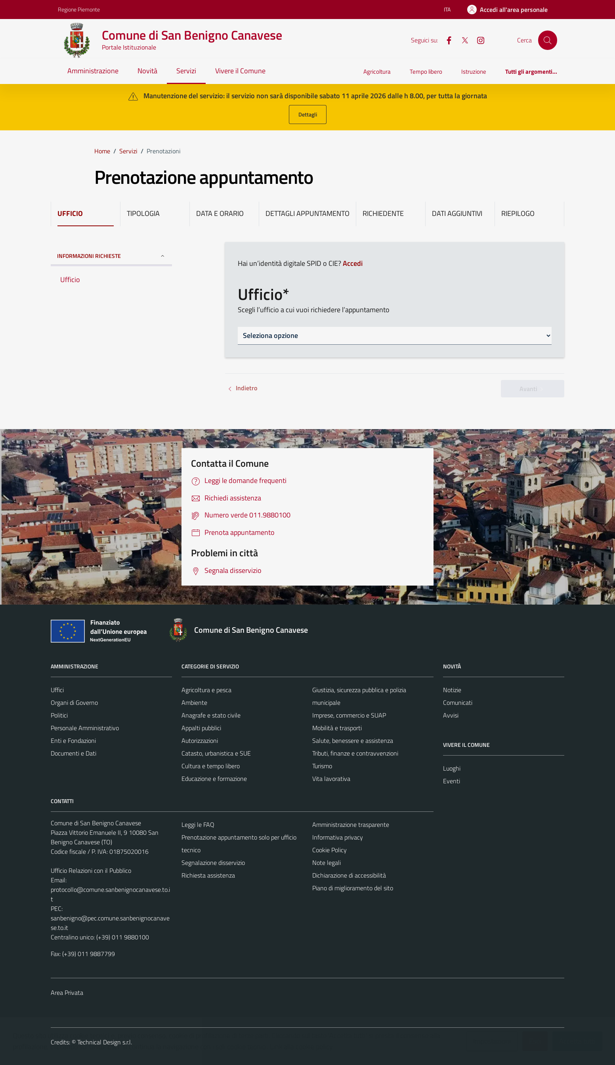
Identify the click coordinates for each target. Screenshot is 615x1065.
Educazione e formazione (214, 778)
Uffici (57, 690)
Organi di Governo (74, 702)
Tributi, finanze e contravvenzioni (355, 753)
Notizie (452, 690)
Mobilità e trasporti (337, 728)
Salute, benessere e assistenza (352, 740)
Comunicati (457, 702)
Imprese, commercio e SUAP (349, 715)
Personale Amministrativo (85, 728)
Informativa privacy (337, 837)
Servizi (186, 70)
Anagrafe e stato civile (211, 715)
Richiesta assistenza (208, 875)
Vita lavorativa (331, 778)
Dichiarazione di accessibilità (349, 875)
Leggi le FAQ (197, 824)
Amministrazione (92, 70)
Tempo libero (426, 71)
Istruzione (473, 71)
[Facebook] (446, 39)
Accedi (353, 263)
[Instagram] (477, 39)
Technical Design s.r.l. (104, 1042)
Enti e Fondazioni (73, 740)
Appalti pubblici (201, 728)
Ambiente (194, 702)
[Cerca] (547, 40)
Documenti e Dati (73, 753)
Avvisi (450, 715)
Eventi (451, 781)
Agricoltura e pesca (206, 690)
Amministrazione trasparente (350, 824)
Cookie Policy (329, 850)
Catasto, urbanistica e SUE (216, 753)
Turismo (322, 766)
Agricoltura (377, 71)
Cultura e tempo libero (210, 766)
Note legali (326, 862)
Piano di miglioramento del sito (352, 888)
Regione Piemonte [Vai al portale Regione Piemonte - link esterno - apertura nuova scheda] (79, 9)
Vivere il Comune (240, 70)
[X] (462, 39)
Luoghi (451, 768)
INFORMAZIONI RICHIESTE (111, 256)
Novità (147, 70)
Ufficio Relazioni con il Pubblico (91, 870)
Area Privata (67, 992)
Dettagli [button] (307, 114)
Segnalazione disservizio (213, 862)
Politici (59, 715)
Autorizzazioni (199, 740)
